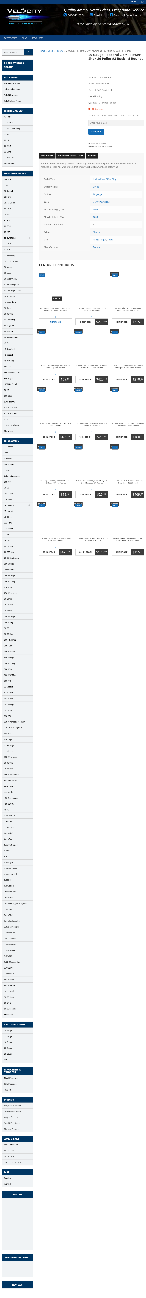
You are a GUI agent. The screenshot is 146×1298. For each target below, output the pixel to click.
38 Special (8, 191)
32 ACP (7, 249)
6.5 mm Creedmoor (12, 476)
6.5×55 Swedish (10, 874)
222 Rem (8, 523)
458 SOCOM (9, 804)
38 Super (8, 308)
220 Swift (8, 499)
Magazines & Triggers (12, 1071)
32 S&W (7, 243)
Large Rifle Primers (12, 1117)
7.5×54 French (10, 944)
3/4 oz (96, 186)
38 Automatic (9, 296)
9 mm (6, 185)
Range (96, 239)
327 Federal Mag (11, 261)
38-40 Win (8, 314)
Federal (59, 50)
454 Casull (8, 366)
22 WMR (7, 146)
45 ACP (7, 220)
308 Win (7, 482)
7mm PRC (8, 915)
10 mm (7, 214)
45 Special (8, 355)
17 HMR (7, 117)
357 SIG (7, 197)
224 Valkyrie (9, 528)
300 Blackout (9, 464)
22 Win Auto (9, 157)
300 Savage (9, 657)
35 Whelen (8, 751)
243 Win (7, 540)
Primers (9, 1099)
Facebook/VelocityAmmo (129, 15)
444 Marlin (8, 792)
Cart (142, 2)
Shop (50, 50)
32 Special (8, 687)
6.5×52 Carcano (10, 868)
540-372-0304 (76, 15)
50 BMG (7, 1003)
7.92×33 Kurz (9, 973)
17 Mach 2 (8, 122)
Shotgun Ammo (14, 1024)
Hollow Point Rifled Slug (104, 179)
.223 (6, 452)
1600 (95, 217)
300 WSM (8, 669)
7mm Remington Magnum (15, 903)
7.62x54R (8, 956)
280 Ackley (8, 622)
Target (103, 239)
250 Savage (9, 564)
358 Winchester (10, 757)
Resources (37, 38)
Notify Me (55, 322)
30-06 (6, 488)
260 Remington (10, 575)
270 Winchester (10, 593)
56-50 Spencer (10, 1009)
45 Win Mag (9, 360)
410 (5, 1059)
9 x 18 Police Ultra (12, 413)
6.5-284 (7, 856)
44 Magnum (9, 325)
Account (132, 2)
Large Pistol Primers (12, 1105)
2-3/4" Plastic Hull (101, 201)
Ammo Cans (12, 1139)
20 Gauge (8, 1048)
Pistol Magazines (11, 1078)
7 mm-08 (8, 909)
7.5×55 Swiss (9, 932)
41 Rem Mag (9, 319)
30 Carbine (8, 599)
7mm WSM (8, 897)
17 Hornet (8, 511)
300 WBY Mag (10, 675)
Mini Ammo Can (11, 1144)
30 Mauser (8, 267)
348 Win (7, 733)
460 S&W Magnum (12, 372)
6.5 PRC (7, 850)
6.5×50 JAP (8, 862)
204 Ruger (8, 493)
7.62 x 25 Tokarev (11, 425)
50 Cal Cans (9, 1156)
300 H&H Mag (10, 640)
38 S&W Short (10, 302)
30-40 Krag (8, 634)
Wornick (7, 1184)
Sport (110, 239)
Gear (24, 38)
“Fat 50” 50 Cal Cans (12, 1162)
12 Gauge (8, 1036)
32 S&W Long (9, 255)
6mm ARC (8, 833)
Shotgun (97, 232)
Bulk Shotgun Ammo (12, 101)
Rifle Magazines (10, 1084)
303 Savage (9, 704)
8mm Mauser (10, 985)
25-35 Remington (11, 558)
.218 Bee (8, 517)
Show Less (8, 431)
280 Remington (10, 616)
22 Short (7, 134)
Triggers (7, 1090)
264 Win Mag (9, 581)
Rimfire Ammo (13, 111)
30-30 (6, 628)
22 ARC (7, 534)
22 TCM (7, 226)
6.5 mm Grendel (11, 845)
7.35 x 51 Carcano (11, 927)
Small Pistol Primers (12, 1111)
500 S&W (8, 396)
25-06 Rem (8, 604)
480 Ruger (8, 378)
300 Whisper (9, 651)
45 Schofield (9, 349)
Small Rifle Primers (12, 1123)
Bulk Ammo (11, 77)
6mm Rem (8, 839)
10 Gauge (8, 1030)
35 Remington (10, 745)
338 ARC (7, 716)
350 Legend (9, 739)
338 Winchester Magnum (15, 722)
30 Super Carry (10, 279)
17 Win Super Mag (12, 128)
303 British (8, 698)
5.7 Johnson (9, 827)
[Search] (28, 52)
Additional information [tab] (70, 155)
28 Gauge (8, 1054)
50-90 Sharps (9, 997)
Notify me (96, 131)
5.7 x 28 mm (9, 402)
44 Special (8, 331)
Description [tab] (47, 155)
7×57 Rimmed (10, 938)
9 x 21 (6, 419)
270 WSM (8, 587)
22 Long (7, 152)
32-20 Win (8, 692)
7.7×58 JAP (8, 968)
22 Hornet (8, 446)
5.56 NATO (8, 458)
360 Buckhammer (11, 774)
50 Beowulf (9, 991)
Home (42, 50)
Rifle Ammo (11, 441)
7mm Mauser (10, 891)
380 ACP (7, 179)
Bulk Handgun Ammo (13, 89)
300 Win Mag (9, 663)
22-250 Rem (9, 552)
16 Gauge (8, 1042)
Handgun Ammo (15, 173)
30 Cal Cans (9, 1150)
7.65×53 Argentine (12, 962)
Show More (10, 238)
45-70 (6, 809)
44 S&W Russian (11, 337)
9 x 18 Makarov (10, 407)
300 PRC (7, 681)
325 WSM (8, 710)
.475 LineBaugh (10, 384)
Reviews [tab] (92, 155)
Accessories (10, 38)
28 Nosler (8, 610)
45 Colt (7, 343)
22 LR (6, 140)
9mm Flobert (9, 163)
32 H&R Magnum (11, 284)
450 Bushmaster (11, 798)
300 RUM (8, 645)
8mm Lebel (9, 979)
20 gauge (97, 194)
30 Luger (8, 273)
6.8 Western (9, 886)
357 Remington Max (12, 290)
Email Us (99, 15)
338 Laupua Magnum (13, 727)
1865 (95, 209)
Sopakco (7, 1178)
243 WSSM (8, 546)
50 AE (6, 390)
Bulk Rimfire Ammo (12, 83)
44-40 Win (8, 786)
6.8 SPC (7, 880)
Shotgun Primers (11, 1129)
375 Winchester (10, 780)
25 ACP (7, 232)
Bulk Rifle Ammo (11, 95)
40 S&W (7, 208)
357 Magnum (9, 203)
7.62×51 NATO (10, 950)
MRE (6, 1172)
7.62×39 (7, 470)
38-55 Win (8, 768)
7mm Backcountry (12, 921)
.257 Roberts (9, 569)
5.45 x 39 (8, 821)
